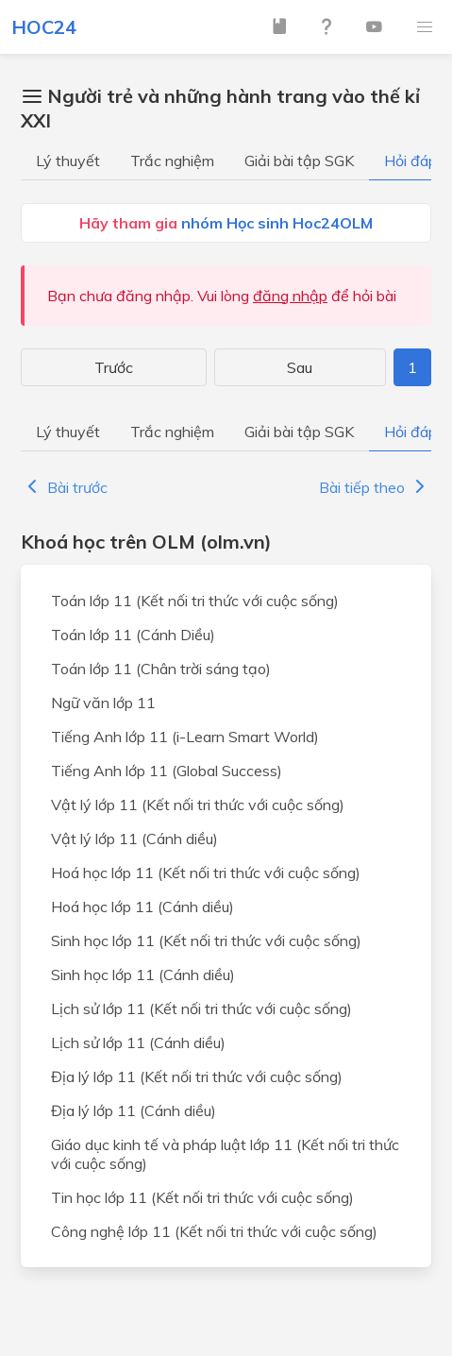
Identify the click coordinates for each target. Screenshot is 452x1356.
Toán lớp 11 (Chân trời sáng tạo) (161, 668)
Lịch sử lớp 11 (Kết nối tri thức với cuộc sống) (201, 1008)
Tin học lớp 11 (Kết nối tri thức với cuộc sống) (202, 1197)
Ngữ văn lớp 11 (103, 702)
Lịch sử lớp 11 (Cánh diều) (138, 1042)
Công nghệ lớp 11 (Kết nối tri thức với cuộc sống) (214, 1231)
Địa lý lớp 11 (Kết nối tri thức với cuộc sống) (197, 1076)
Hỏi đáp (410, 160)
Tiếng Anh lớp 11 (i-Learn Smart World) (185, 736)
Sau (299, 367)
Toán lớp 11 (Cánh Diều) (133, 634)
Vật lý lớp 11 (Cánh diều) (134, 838)
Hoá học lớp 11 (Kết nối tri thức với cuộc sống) (205, 872)
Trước (113, 367)
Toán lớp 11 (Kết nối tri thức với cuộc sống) (195, 600)
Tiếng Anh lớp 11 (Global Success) (166, 770)
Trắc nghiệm (172, 160)
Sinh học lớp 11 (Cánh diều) (143, 974)
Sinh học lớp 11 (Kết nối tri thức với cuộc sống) (206, 940)
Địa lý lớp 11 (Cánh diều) (133, 1110)
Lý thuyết (68, 160)
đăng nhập (290, 295)
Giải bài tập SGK (299, 160)
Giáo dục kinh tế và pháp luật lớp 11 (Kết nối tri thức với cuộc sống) (225, 1154)
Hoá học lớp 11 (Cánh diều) (142, 906)
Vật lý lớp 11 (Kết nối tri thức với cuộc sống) (197, 804)
